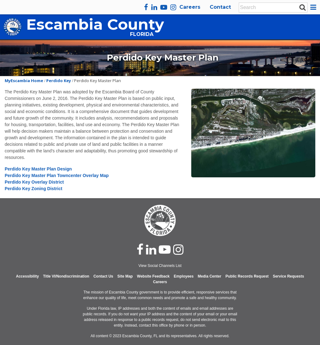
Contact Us (103, 276)
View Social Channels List (160, 266)
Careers (189, 7)
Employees (183, 276)
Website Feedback (153, 276)
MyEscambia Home (24, 80)
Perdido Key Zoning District (34, 188)
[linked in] (151, 249)
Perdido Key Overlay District (34, 182)
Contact (220, 7)
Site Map (125, 276)
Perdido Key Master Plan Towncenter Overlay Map (57, 175)
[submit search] (302, 7)
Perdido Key (58, 80)
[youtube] (163, 7)
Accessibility (27, 276)
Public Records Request (247, 276)
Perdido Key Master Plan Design (38, 168)
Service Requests (288, 276)
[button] (314, 7)
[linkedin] (154, 7)
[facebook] (146, 7)
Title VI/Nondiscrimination (66, 276)
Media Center (209, 276)
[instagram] (173, 7)
